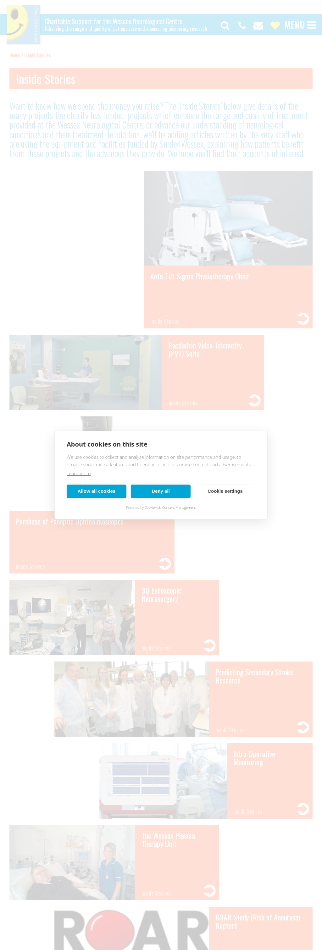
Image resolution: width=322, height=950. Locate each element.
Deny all (161, 491)
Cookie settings (225, 491)
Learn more (79, 473)
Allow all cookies (97, 491)
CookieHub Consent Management (170, 507)
